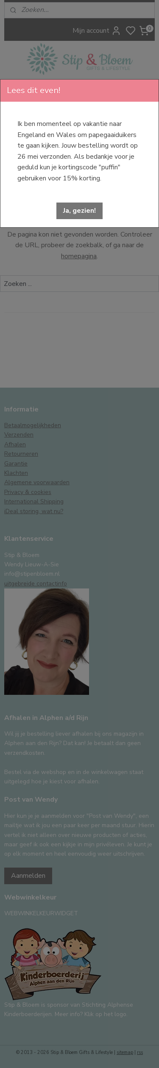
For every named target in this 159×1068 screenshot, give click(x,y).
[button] (79, 211)
